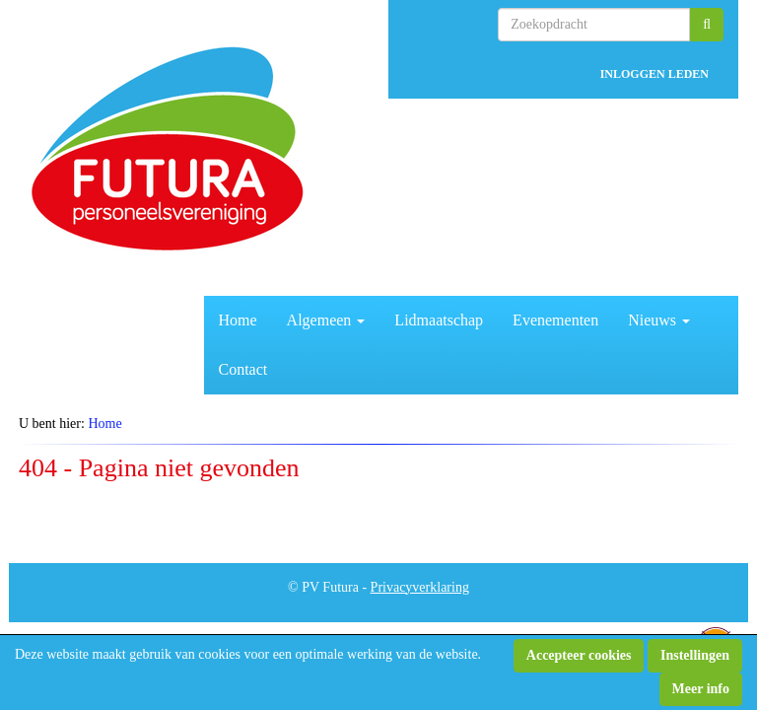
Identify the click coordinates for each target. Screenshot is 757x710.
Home (238, 320)
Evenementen (555, 320)
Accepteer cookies (579, 655)
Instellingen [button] (694, 655)
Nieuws (659, 320)
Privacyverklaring (420, 587)
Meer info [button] (700, 688)
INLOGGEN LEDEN (654, 74)
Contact (243, 369)
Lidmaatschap (438, 320)
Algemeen (326, 320)
